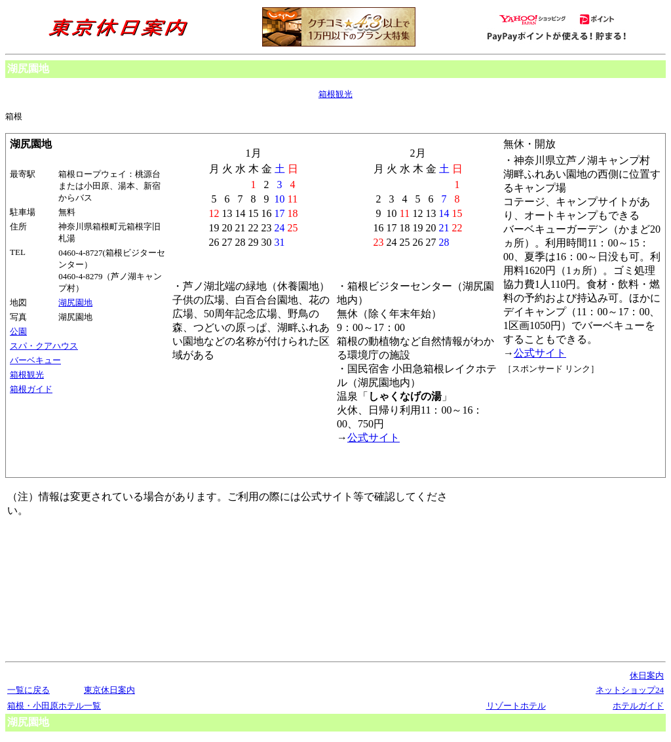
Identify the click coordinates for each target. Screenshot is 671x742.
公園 (18, 331)
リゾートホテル (516, 706)
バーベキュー (35, 360)
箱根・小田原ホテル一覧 (54, 706)
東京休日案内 (109, 690)
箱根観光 (335, 94)
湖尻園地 (75, 302)
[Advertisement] (562, 424)
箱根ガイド (31, 389)
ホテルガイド (638, 706)
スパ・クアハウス (44, 346)
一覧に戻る (28, 690)
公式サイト (540, 353)
